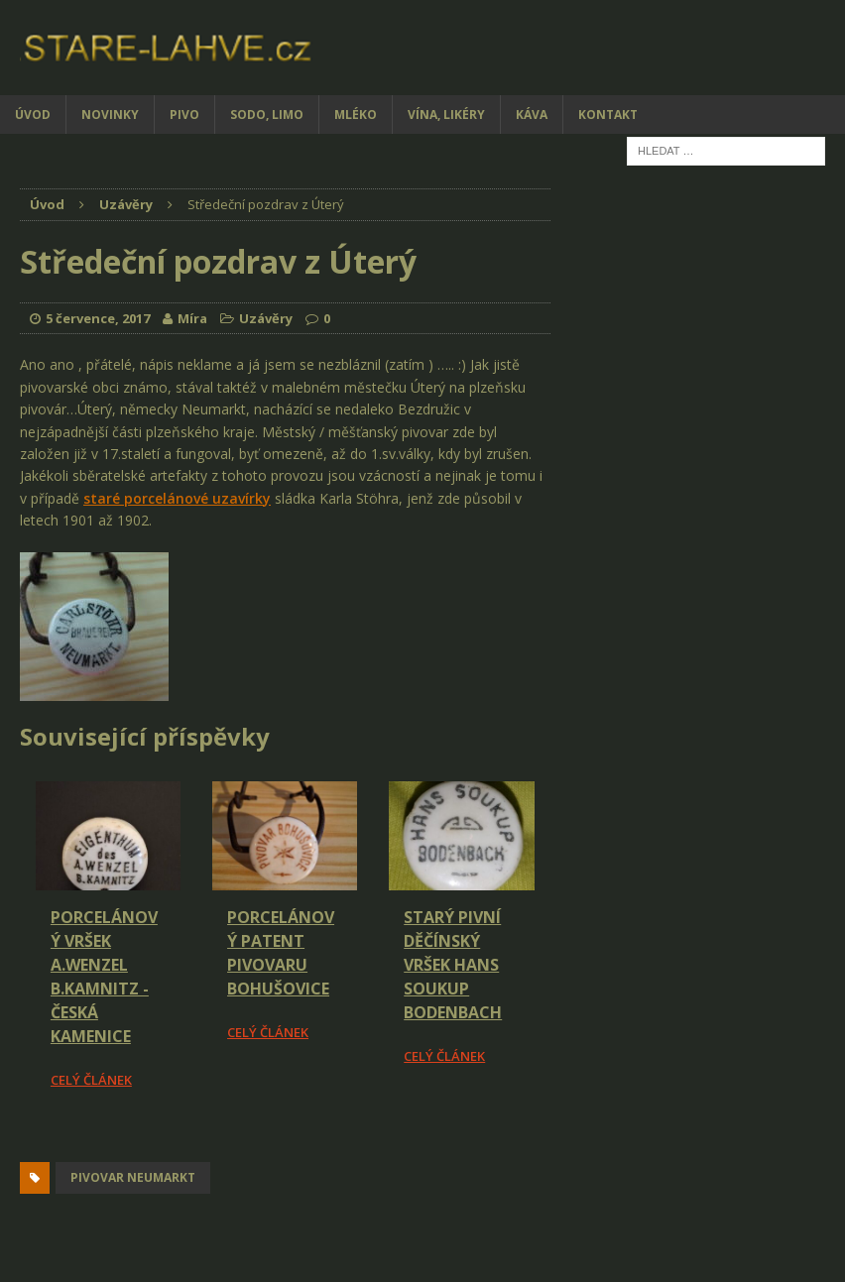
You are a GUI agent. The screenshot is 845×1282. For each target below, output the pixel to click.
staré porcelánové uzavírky (177, 498)
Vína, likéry (446, 114)
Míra (192, 318)
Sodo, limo (266, 114)
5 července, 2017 (98, 318)
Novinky (110, 114)
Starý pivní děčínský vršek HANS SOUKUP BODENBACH (453, 964)
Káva (531, 114)
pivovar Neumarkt (132, 1177)
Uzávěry (266, 318)
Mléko (355, 114)
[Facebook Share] (23, 1146)
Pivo (184, 114)
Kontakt (608, 114)
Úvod (33, 114)
